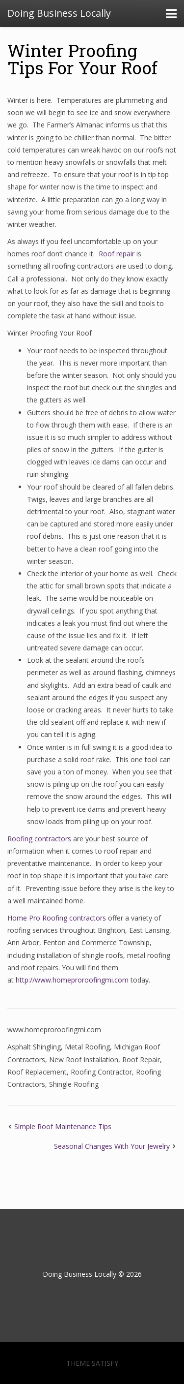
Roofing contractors (39, 838)
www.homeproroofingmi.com (54, 1029)
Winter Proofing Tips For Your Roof (82, 59)
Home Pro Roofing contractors (56, 918)
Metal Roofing (87, 1046)
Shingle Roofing (74, 1084)
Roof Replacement (37, 1071)
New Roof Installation (83, 1059)
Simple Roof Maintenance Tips (62, 1126)
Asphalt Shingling (34, 1046)
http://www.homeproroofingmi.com (72, 979)
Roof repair (116, 253)
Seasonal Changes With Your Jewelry (112, 1146)
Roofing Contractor (101, 1071)
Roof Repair (141, 1059)
